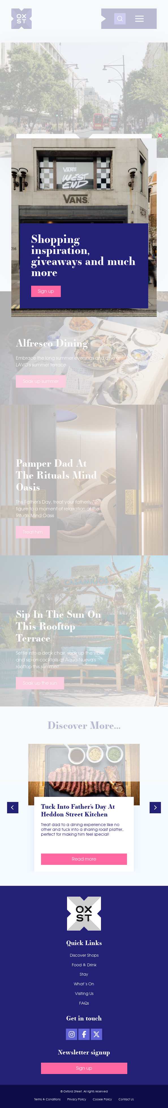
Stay (84, 975)
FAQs (84, 1003)
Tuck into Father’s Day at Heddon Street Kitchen (78, 811)
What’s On (84, 984)
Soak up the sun (40, 683)
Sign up (84, 1068)
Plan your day (62, 239)
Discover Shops (84, 956)
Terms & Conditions (47, 1099)
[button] (12, 807)
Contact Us (126, 1099)
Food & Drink (84, 965)
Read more (84, 859)
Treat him (33, 532)
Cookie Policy (102, 1099)
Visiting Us (84, 994)
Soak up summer (41, 381)
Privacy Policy (76, 1099)
